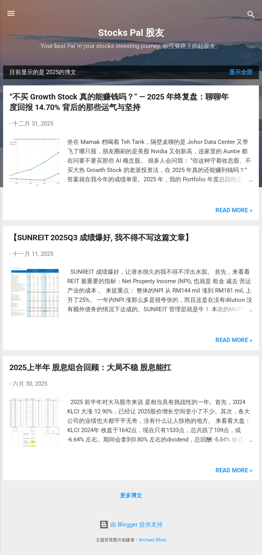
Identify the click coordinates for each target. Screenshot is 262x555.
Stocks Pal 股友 (131, 32)
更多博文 (131, 495)
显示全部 (241, 72)
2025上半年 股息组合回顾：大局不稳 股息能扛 (90, 367)
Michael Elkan (152, 540)
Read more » (234, 210)
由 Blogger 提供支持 (131, 524)
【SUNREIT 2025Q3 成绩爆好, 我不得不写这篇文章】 (101, 237)
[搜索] (251, 16)
